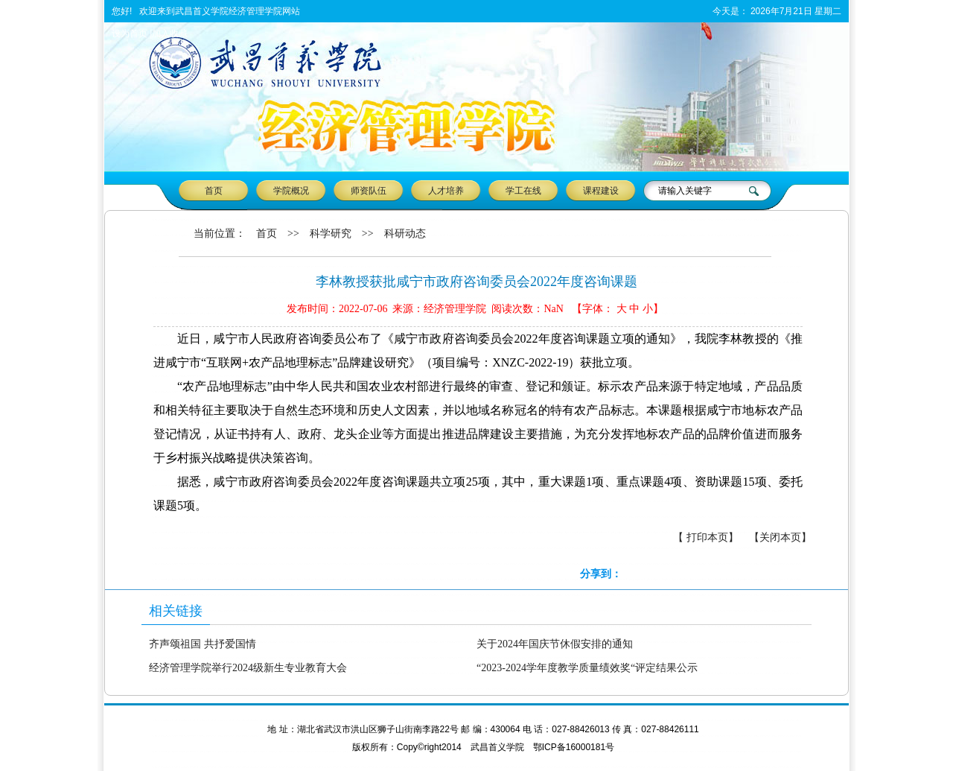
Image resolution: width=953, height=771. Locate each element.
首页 (214, 190)
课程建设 (601, 190)
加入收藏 (170, 33)
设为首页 (129, 33)
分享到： (601, 574)
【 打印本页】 (706, 537)
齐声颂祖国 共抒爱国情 (202, 644)
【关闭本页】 (780, 537)
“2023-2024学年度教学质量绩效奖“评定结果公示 (587, 667)
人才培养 (446, 190)
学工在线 (523, 190)
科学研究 (330, 233)
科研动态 (405, 233)
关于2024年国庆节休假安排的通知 (554, 644)
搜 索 (756, 191)
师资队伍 (368, 190)
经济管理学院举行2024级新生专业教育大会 (248, 667)
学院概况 (291, 190)
